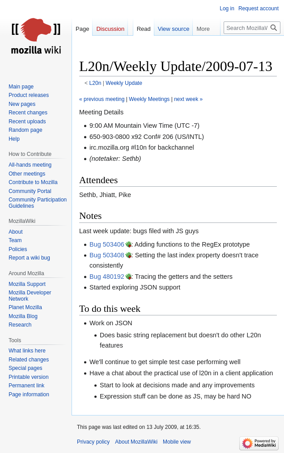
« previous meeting (101, 99)
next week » (188, 99)
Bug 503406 (106, 244)
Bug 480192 (106, 276)
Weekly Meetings (149, 99)
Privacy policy (93, 442)
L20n (95, 83)
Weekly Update (124, 83)
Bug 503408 (106, 255)
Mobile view (177, 442)
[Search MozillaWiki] (252, 27)
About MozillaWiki (136, 442)
